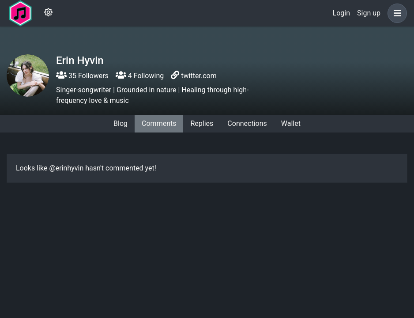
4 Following (140, 76)
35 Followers (82, 76)
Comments (159, 123)
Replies (201, 123)
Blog (120, 123)
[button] (395, 13)
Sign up (368, 13)
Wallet (291, 123)
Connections (247, 123)
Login (341, 13)
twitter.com (198, 76)
